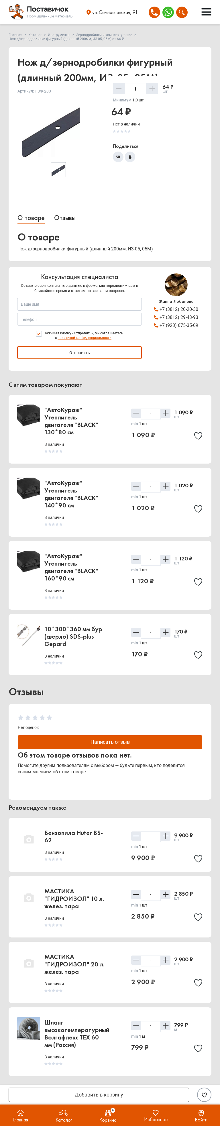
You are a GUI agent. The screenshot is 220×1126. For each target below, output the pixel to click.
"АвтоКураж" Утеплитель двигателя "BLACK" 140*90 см (71, 494)
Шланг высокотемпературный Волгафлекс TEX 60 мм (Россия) (76, 1034)
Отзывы (65, 217)
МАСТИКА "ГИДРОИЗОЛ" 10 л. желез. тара (74, 899)
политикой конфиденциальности (84, 338)
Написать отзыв (110, 742)
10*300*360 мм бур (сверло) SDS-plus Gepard (73, 636)
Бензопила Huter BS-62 (73, 837)
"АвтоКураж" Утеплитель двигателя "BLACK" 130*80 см (71, 421)
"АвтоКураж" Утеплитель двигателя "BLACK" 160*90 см (71, 567)
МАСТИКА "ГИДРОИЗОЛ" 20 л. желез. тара (74, 964)
